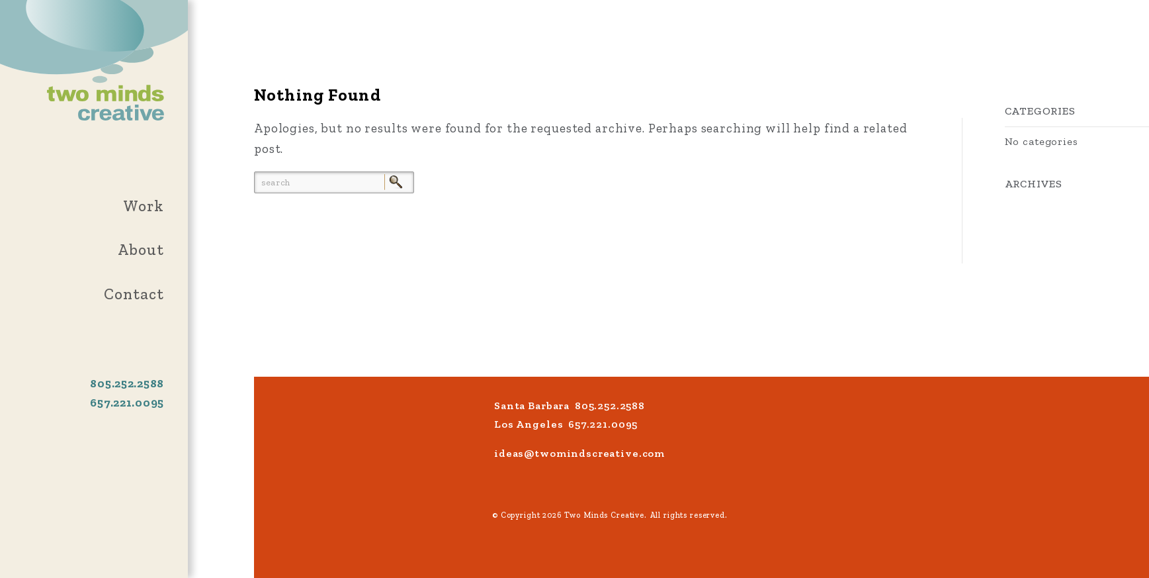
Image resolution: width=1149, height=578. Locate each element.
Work (143, 206)
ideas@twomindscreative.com (579, 453)
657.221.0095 (127, 402)
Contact (134, 294)
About (141, 249)
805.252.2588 (127, 383)
